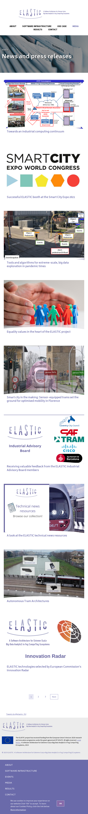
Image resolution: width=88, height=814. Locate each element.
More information (18, 809)
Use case (62, 26)
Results (9, 789)
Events (9, 777)
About (9, 765)
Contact (52, 29)
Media (5, 49)
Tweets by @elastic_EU (16, 714)
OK (60, 803)
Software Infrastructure (36, 26)
